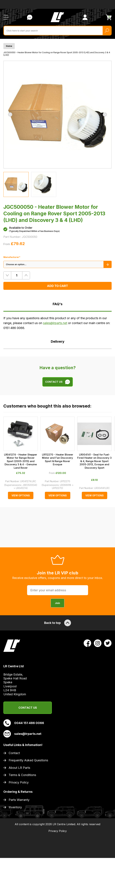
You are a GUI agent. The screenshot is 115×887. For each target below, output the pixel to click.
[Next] (105, 114)
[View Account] (85, 17)
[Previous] (10, 114)
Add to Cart (57, 286)
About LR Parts (19, 767)
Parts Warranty (19, 800)
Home (9, 46)
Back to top (57, 622)
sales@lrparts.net (55, 323)
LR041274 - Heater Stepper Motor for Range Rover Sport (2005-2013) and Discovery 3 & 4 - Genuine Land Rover (20, 461)
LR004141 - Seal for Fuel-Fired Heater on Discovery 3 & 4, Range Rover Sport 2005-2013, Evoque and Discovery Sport (94, 461)
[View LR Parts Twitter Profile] (108, 643)
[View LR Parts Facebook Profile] (87, 643)
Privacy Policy (19, 782)
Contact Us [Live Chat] (29, 17)
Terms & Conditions (22, 775)
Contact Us (27, 707)
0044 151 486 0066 (23, 723)
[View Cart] (109, 17)
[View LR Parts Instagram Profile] (97, 643)
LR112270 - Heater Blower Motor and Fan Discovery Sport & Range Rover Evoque (57, 459)
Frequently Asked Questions (28, 760)
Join (57, 603)
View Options (21, 495)
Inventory (15, 807)
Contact (14, 753)
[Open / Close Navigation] (6, 17)
